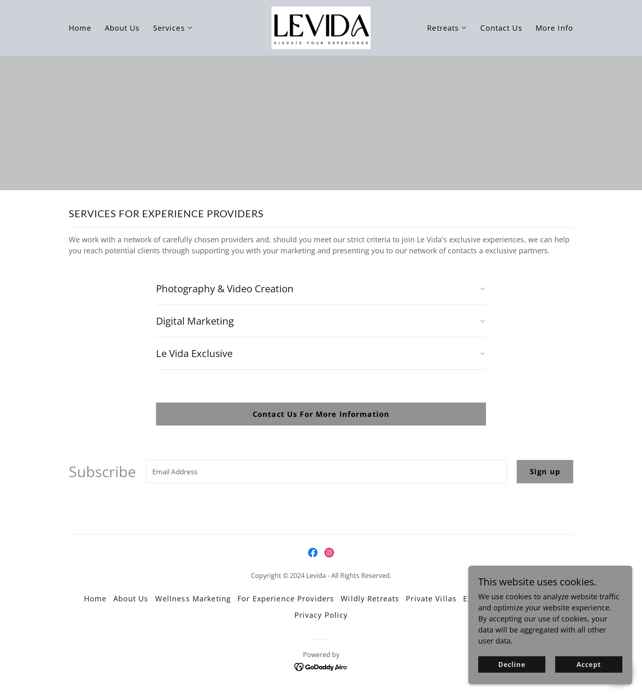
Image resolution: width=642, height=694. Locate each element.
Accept (588, 675)
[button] (173, 28)
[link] (321, 27)
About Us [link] (122, 28)
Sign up (545, 471)
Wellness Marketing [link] (193, 598)
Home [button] (95, 598)
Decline (511, 675)
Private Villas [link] (431, 598)
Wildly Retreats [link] (370, 598)
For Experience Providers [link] (285, 598)
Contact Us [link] (501, 28)
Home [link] (80, 28)
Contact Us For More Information (321, 414)
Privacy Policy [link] (321, 615)
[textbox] (326, 471)
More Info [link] (554, 28)
